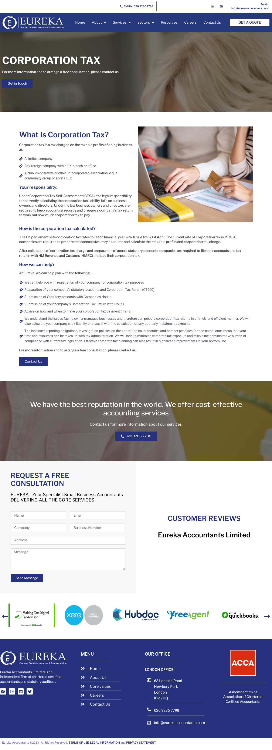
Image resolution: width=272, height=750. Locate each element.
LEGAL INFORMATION (105, 742)
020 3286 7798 (166, 710)
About (99, 22)
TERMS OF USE (79, 742)
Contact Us (212, 22)
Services (122, 22)
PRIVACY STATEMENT (141, 742)
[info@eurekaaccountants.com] (149, 722)
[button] (5, 616)
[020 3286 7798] (149, 709)
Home (80, 22)
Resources (169, 22)
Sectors (145, 22)
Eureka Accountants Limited (204, 535)
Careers (190, 22)
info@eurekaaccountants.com (179, 722)
